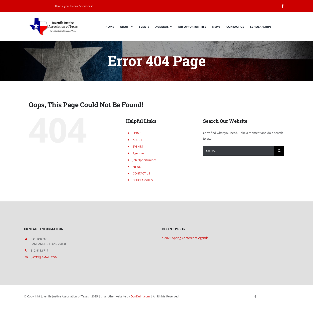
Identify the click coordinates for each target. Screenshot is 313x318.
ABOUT (137, 140)
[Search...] (238, 151)
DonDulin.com (140, 296)
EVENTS (138, 146)
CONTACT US (141, 173)
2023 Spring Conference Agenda (186, 238)
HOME (137, 133)
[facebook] (282, 6)
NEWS (137, 166)
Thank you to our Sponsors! (74, 6)
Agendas (138, 153)
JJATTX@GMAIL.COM (44, 257)
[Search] (279, 151)
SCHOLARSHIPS (143, 180)
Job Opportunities (144, 160)
